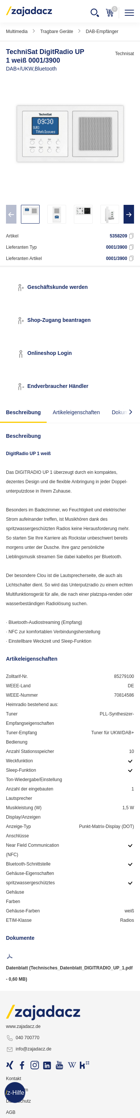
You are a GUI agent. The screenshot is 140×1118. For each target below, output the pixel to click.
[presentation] (11, 214)
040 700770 (22, 1038)
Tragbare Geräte (56, 31)
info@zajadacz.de (29, 1049)
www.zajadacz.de (23, 1026)
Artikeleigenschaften (76, 412)
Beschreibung (23, 412)
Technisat (124, 53)
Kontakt (13, 1078)
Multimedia (17, 31)
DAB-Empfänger (102, 31)
